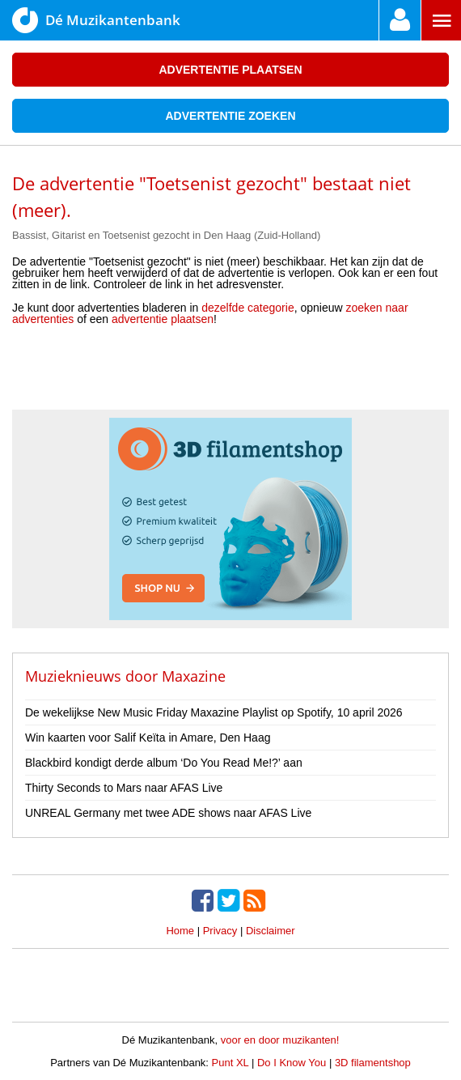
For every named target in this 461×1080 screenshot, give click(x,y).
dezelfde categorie (247, 307)
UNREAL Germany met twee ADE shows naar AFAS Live (168, 812)
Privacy (220, 931)
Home (180, 931)
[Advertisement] (230, 373)
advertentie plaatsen (163, 319)
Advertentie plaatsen (230, 69)
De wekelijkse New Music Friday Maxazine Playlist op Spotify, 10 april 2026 (214, 712)
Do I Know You (291, 1063)
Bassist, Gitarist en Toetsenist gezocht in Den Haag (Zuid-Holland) (166, 235)
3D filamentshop (373, 1063)
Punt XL (230, 1063)
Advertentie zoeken (230, 115)
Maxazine (194, 676)
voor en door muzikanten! (280, 1040)
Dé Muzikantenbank (96, 20)
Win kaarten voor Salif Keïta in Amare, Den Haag (147, 737)
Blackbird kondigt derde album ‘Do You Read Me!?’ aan (163, 762)
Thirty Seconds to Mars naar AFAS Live (123, 787)
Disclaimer (270, 931)
